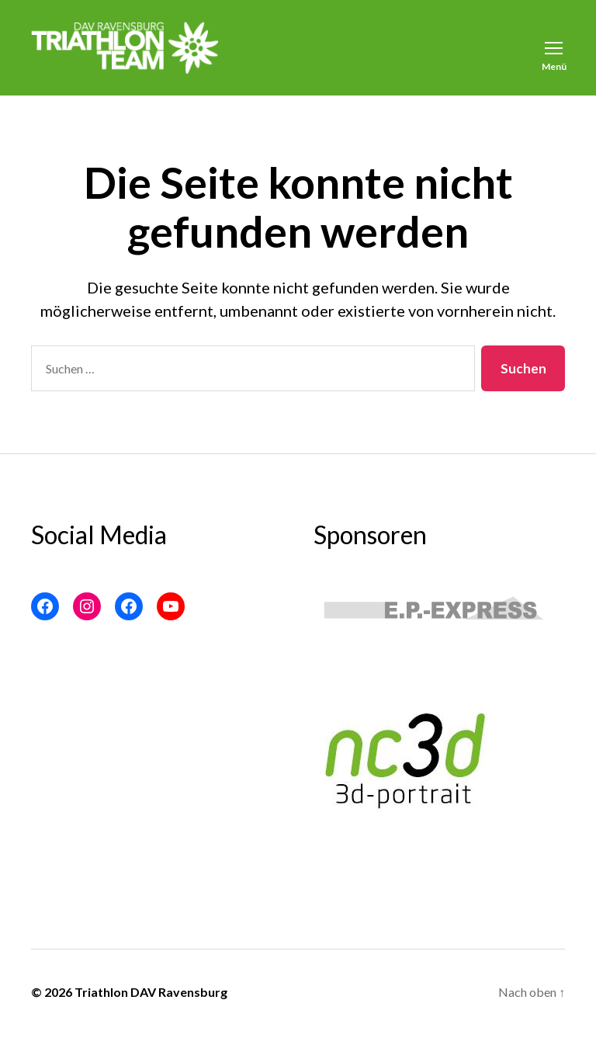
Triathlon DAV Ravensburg (150, 995)
